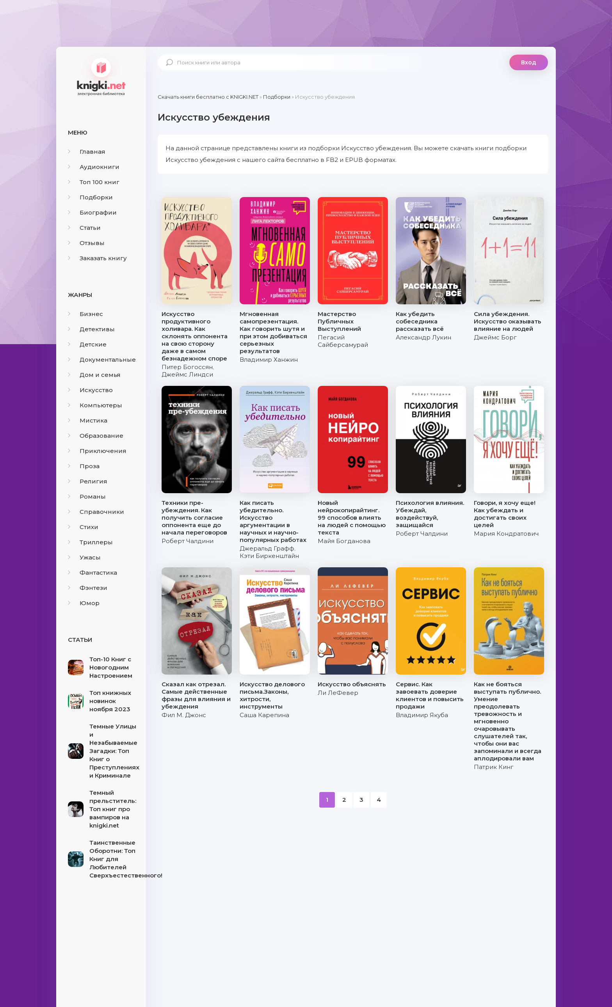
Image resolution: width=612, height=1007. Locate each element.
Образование (95, 435)
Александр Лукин (423, 337)
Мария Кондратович (506, 533)
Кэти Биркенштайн (269, 555)
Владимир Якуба (422, 715)
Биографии (92, 212)
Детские (87, 344)
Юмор (84, 603)
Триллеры (90, 542)
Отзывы (86, 243)
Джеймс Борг (495, 337)
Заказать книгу (97, 258)
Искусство (90, 390)
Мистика (87, 420)
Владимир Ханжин (269, 359)
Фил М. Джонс (184, 715)
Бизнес (85, 314)
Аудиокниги (93, 166)
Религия (87, 481)
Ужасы (84, 557)
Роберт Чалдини (187, 541)
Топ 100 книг (93, 182)
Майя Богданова (344, 541)
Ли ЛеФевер (338, 692)
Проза (84, 466)
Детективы (91, 329)
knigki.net (101, 76)
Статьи (84, 227)
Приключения (97, 451)
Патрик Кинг (494, 767)
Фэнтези (87, 587)
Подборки (90, 197)
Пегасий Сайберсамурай (343, 341)
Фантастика (92, 572)
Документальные (102, 359)
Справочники (96, 511)
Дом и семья (94, 374)
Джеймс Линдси (187, 374)
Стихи (83, 527)
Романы (87, 496)
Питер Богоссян (187, 367)
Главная (86, 151)
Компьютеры (95, 405)
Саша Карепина (264, 715)
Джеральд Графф (267, 548)
